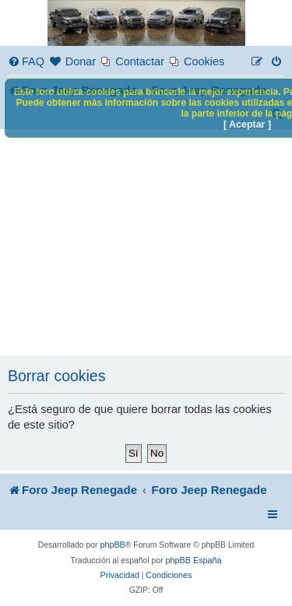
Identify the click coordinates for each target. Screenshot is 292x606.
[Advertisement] (146, 242)
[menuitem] (26, 62)
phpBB (112, 544)
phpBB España (194, 560)
